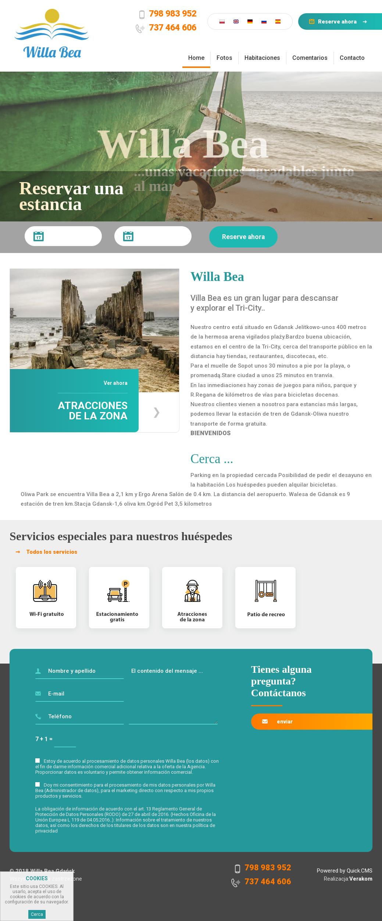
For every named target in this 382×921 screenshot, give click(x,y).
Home (196, 57)
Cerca (37, 914)
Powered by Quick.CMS (344, 870)
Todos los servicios (51, 552)
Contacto (352, 57)
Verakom (360, 878)
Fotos (224, 57)
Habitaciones (262, 57)
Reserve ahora (337, 21)
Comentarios (310, 57)
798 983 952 (172, 13)
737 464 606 (172, 27)
